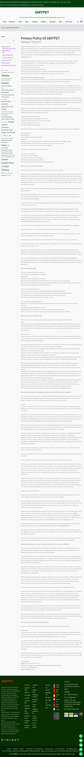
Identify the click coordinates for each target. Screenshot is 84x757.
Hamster (53, 22)
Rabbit (44, 22)
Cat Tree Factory (38, 749)
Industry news (4, 62)
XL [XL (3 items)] (7, 175)
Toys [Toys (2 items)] (12, 173)
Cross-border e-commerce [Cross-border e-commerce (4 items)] (6, 103)
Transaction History (7, 57)
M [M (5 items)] (10, 136)
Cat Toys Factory (49, 749)
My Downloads (48, 704)
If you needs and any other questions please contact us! (71, 685)
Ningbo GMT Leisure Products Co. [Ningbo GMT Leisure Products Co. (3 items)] (6, 141)
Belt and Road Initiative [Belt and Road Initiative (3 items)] (7, 90)
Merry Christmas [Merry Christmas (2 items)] (4, 138)
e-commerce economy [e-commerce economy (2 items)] (5, 111)
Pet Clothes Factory (72, 749)
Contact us (67, 681)
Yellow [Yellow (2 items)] (9, 175)
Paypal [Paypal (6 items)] (4, 145)
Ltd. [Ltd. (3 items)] (7, 136)
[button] (16, 22)
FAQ (47, 707)
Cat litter (27, 698)
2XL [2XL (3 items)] (2, 70)
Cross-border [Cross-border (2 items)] (3, 99)
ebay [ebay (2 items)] (12, 111)
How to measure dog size (34, 718)
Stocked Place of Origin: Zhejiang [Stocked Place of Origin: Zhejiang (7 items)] (7, 166)
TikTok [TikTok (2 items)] (5, 173)
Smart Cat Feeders (27, 726)
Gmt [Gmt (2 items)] (6, 122)
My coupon (48, 700)
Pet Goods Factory (60, 749)
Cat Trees (27, 685)
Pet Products (29, 749)
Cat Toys (27, 692)
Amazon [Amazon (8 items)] (5, 83)
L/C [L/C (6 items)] (4, 135)
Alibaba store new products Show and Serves (9, 49)
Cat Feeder (27, 695)
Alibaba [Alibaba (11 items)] (5, 75)
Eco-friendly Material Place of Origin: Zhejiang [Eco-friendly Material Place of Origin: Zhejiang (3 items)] (7, 118)
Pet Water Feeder (27, 722)
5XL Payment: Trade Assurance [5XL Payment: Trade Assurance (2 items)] (7, 72)
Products (13, 22)
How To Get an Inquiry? (34, 725)
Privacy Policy (34, 705)
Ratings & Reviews (6, 55)
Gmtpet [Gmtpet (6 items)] (11, 122)
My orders (48, 697)
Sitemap (9, 749)
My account (48, 689)
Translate (56, 716)
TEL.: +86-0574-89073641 (71, 694)
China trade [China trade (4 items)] (5, 92)
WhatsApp (67, 692)
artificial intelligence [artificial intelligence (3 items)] (6, 86)
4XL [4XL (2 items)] (7, 70)
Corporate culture (5, 60)
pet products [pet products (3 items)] (4, 148)
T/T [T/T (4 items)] (2, 173)
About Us (70, 22)
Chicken (35, 22)
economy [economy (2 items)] (3, 122)
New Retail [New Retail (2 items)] (11, 138)
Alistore (22, 749)
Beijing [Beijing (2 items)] (2, 88)
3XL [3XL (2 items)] (5, 70)
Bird (61, 22)
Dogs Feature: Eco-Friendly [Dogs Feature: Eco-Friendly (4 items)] (7, 108)
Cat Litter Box (27, 702)
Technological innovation (7, 65)
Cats (27, 22)
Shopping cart (48, 693)
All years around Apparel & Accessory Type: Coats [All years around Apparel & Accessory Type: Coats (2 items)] (6, 79)
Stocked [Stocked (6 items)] (4, 159)
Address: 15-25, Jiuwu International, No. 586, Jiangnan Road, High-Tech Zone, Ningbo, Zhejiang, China (72, 703)
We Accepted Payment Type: (71, 709)
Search (3, 36)
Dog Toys (27, 705)
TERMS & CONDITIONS (35, 711)
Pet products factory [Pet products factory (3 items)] (6, 150)
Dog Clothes (27, 712)
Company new (4, 46)
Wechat (66, 689)
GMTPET (42, 12)
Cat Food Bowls (27, 717)
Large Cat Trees (27, 689)
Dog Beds (27, 708)
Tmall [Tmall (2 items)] (9, 173)
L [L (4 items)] (1, 136)
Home (4, 22)
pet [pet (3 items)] (8, 145)
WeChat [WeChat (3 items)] (3, 175)
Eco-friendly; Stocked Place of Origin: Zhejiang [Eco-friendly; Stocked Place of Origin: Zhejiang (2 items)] (7, 114)
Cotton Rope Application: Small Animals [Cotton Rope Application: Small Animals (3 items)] (8, 96)
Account (48, 685)
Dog (21, 22)
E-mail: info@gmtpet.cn (70, 697)
